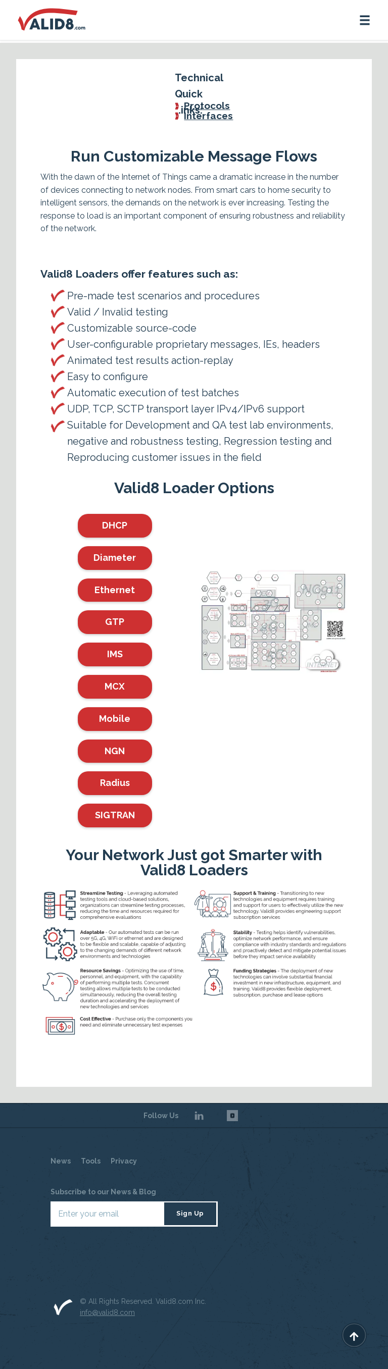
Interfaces (208, 115)
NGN (115, 751)
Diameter (114, 557)
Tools (91, 1161)
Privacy (124, 1161)
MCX (115, 686)
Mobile (114, 718)
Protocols (207, 105)
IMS (115, 654)
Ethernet (114, 590)
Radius (115, 782)
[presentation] (127, 1256)
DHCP (114, 525)
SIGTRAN (115, 815)
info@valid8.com (107, 1312)
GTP (114, 621)
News (61, 1161)
